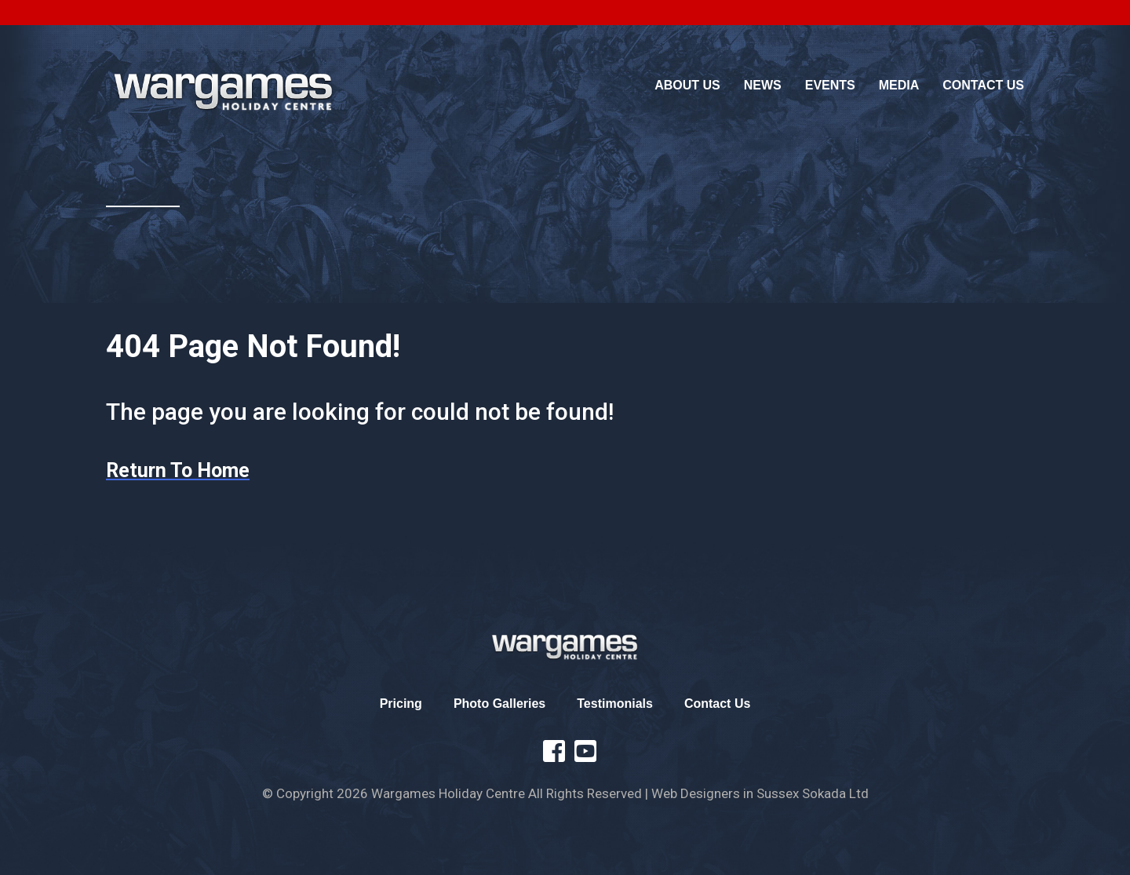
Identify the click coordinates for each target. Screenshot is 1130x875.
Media (899, 85)
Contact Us (983, 85)
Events (830, 85)
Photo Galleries (499, 703)
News (763, 85)
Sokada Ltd (835, 793)
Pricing (401, 703)
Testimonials (615, 703)
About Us (687, 85)
